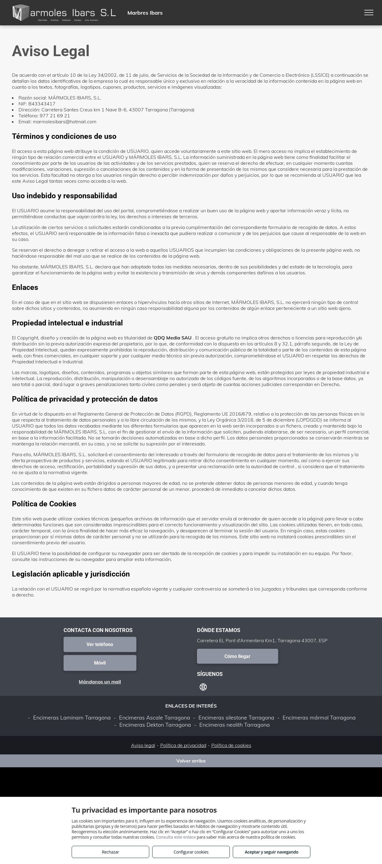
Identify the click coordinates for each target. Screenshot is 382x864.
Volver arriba (191, 761)
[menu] (369, 12)
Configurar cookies (191, 852)
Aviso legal (143, 745)
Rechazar (110, 852)
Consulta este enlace (176, 837)
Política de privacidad (183, 745)
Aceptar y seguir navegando (271, 852)
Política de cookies (231, 745)
